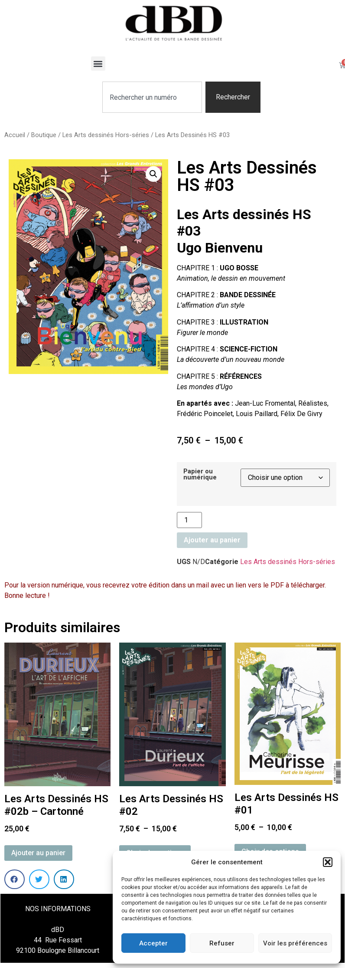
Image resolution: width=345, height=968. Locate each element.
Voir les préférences (295, 943)
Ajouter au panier (212, 540)
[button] (327, 862)
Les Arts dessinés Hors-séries (105, 135)
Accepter (153, 943)
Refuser (221, 943)
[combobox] (152, 97)
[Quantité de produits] (189, 520)
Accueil (14, 135)
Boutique (43, 135)
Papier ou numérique (200, 475)
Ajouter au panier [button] (38, 853)
